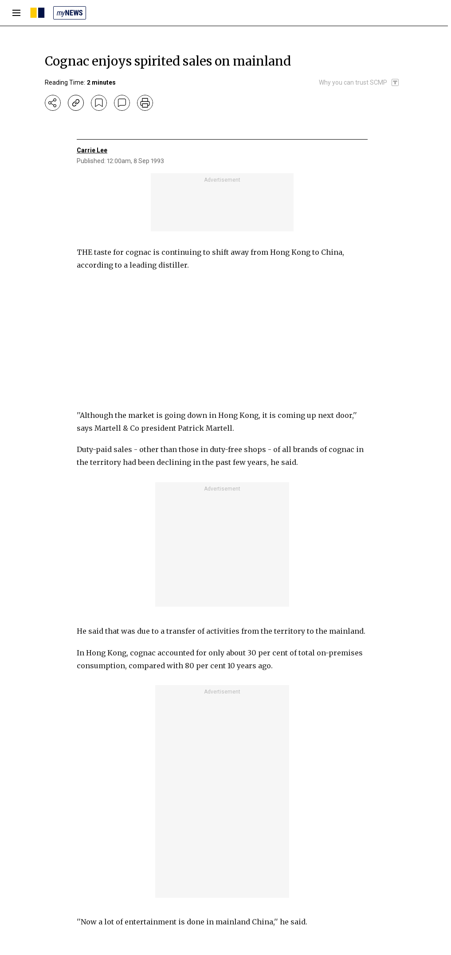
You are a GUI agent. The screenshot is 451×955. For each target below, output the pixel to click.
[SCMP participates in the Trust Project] (359, 82)
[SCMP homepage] (37, 12)
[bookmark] (99, 103)
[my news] (69, 12)
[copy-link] (76, 103)
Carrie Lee (92, 150)
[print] (145, 103)
